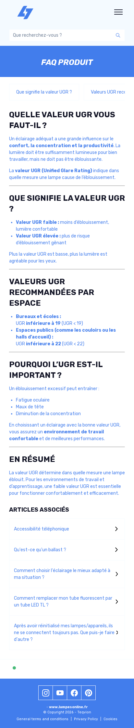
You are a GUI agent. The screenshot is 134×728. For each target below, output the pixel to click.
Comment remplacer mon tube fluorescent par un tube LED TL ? (63, 601)
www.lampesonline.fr (68, 707)
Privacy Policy (87, 719)
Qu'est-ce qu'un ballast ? (40, 550)
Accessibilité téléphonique (41, 529)
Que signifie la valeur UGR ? (44, 92)
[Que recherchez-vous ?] (67, 35)
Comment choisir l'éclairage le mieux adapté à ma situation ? (62, 574)
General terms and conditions (44, 719)
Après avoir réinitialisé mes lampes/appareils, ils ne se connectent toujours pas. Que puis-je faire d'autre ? (64, 632)
